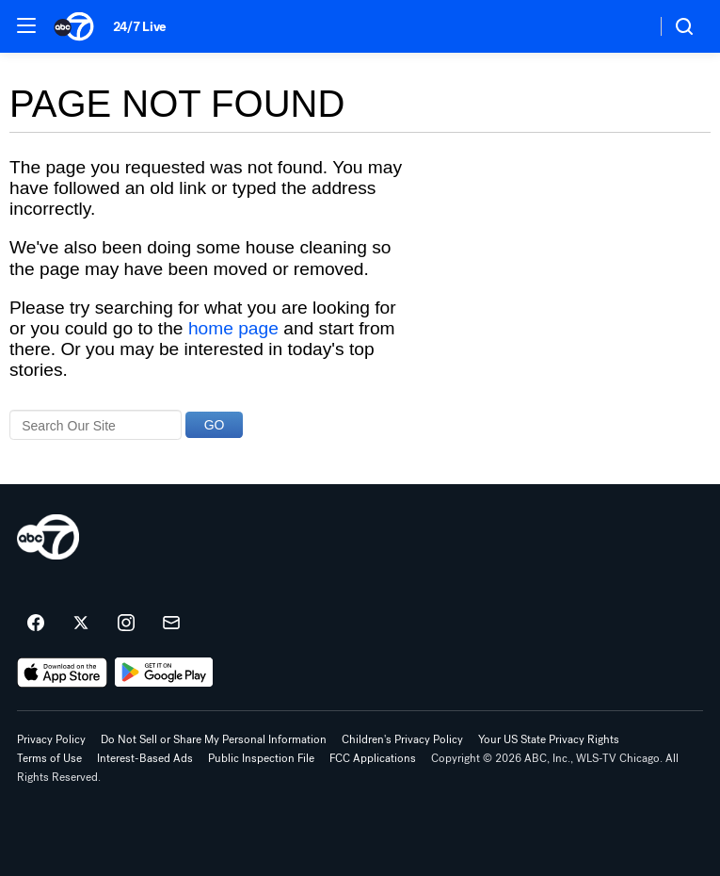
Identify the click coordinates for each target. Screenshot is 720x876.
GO (214, 424)
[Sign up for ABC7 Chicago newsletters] (171, 623)
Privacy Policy (51, 739)
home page (233, 328)
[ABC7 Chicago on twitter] (81, 623)
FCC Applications (372, 758)
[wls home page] (48, 537)
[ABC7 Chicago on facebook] (36, 623)
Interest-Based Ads (145, 758)
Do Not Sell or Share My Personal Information (214, 739)
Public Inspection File (261, 758)
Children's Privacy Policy (402, 739)
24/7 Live (140, 27)
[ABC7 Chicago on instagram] (126, 623)
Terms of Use (49, 758)
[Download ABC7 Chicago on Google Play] (164, 672)
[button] (26, 25)
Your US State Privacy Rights (548, 739)
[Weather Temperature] (626, 26)
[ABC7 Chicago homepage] (74, 26)
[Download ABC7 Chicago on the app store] (62, 672)
